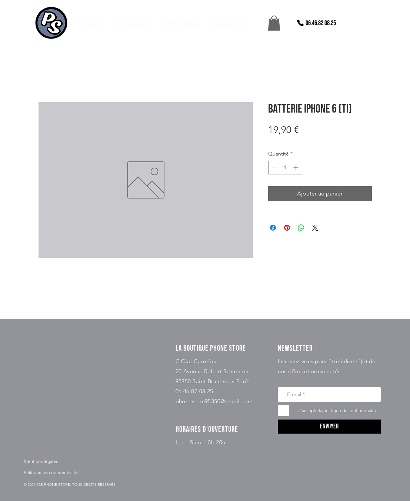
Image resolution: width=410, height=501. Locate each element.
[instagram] (374, 24)
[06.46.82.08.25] (316, 23)
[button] (274, 23)
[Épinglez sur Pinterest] (287, 227)
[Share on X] (315, 227)
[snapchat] (390, 24)
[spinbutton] (285, 167)
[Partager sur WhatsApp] (301, 227)
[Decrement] (274, 167)
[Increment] (296, 167)
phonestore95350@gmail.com (214, 401)
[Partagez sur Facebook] (273, 227)
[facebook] (358, 24)
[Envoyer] (329, 427)
